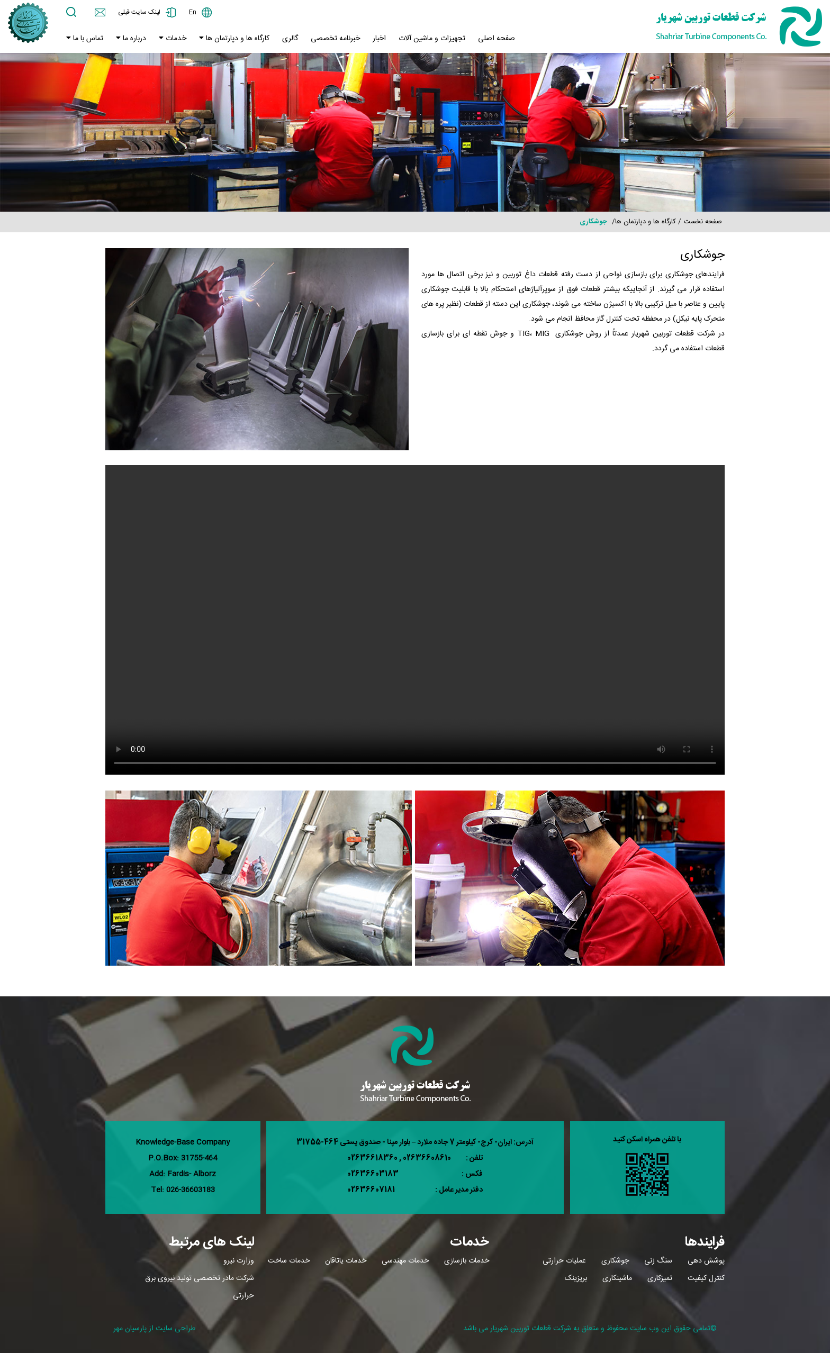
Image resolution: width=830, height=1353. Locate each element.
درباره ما (133, 38)
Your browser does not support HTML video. (415, 620)
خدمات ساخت (289, 1261)
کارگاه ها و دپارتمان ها (236, 38)
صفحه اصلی (496, 38)
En (192, 12)
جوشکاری (615, 1261)
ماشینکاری (617, 1278)
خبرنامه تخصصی (335, 38)
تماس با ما (87, 38)
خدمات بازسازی (466, 1261)
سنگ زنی (658, 1261)
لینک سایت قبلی (139, 12)
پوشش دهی (706, 1261)
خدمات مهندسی (405, 1261)
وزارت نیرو (238, 1261)
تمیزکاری (659, 1278)
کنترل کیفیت (706, 1278)
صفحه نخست (703, 222)
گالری (290, 38)
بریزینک (576, 1278)
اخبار (379, 38)
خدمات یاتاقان (345, 1261)
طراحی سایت (175, 1328)
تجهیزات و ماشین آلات (432, 38)
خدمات (175, 38)
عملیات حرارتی (564, 1261)
